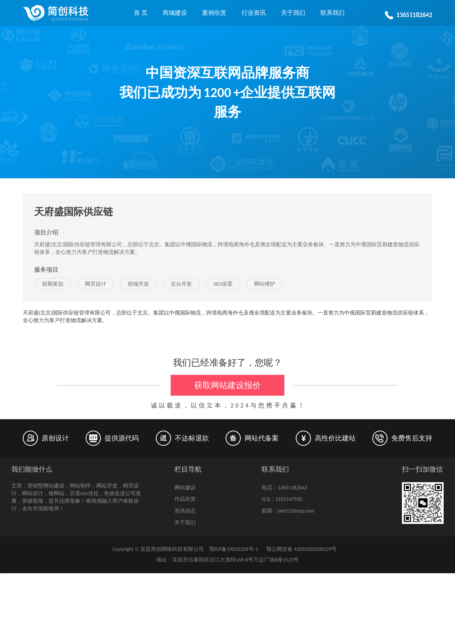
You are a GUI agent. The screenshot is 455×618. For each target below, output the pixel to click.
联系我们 (332, 12)
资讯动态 (185, 511)
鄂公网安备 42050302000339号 (301, 549)
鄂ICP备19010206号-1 (233, 549)
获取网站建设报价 (227, 385)
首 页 (140, 12)
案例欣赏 (214, 12)
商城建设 (175, 12)
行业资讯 (254, 12)
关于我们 (293, 12)
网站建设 (185, 487)
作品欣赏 (185, 499)
